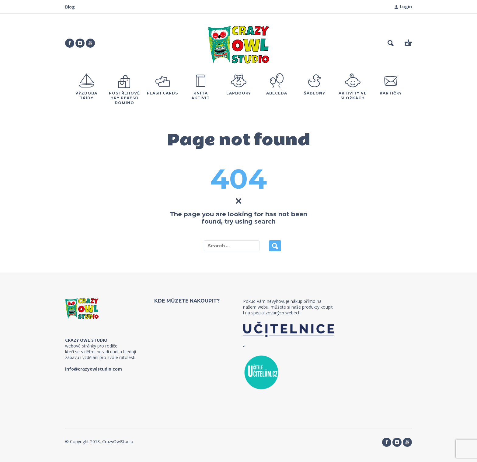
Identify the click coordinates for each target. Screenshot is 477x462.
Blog (70, 7)
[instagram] (80, 43)
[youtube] (90, 43)
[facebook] (69, 43)
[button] (391, 43)
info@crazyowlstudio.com (93, 369)
